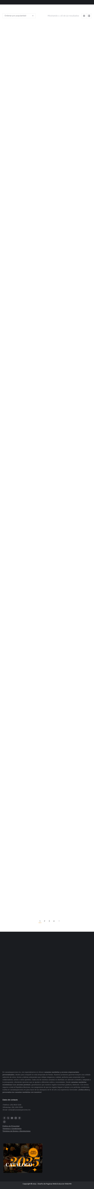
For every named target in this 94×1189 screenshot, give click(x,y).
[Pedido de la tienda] (19, 15)
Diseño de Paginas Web (47, 1184)
